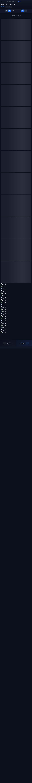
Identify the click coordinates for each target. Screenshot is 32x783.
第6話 (19, 2)
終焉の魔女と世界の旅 (11, 2)
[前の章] (9, 11)
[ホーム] (6, 11)
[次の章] (22, 11)
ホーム (2, 2)
